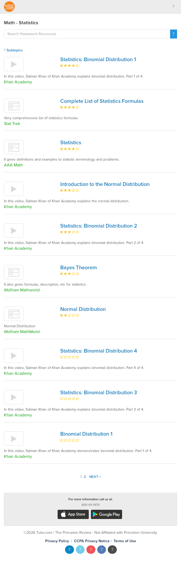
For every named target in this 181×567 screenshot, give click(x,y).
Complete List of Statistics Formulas (101, 101)
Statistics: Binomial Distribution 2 (98, 226)
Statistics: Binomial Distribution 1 (98, 59)
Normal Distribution (83, 309)
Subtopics (13, 50)
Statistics (70, 143)
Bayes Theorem (78, 268)
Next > (95, 477)
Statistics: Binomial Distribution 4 (98, 351)
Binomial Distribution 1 (86, 434)
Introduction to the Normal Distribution (105, 184)
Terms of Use (125, 541)
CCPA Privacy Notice (92, 541)
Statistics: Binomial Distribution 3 (98, 393)
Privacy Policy (57, 541)
